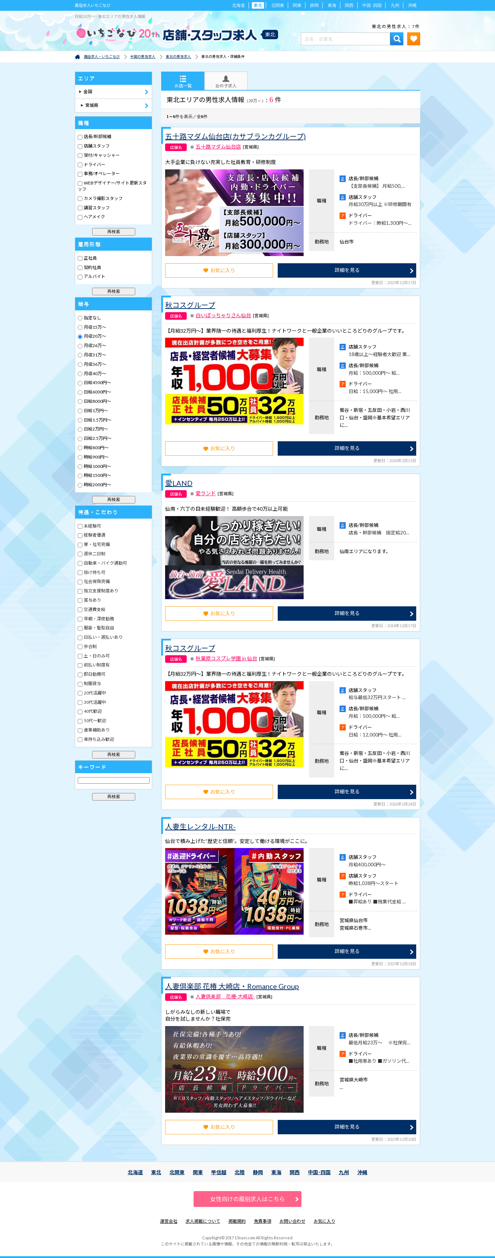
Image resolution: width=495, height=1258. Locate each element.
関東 (297, 5)
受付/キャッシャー (101, 155)
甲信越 (218, 1172)
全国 (85, 91)
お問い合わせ (292, 1221)
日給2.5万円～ (97, 438)
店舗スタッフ (96, 146)
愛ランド (206, 493)
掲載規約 (237, 1221)
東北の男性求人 (178, 56)
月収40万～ (94, 373)
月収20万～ (94, 336)
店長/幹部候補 (97, 136)
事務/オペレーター (101, 173)
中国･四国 (372, 5)
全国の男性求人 (142, 56)
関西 (349, 5)
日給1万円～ (95, 410)
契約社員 (92, 267)
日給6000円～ (97, 392)
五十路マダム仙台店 (218, 146)
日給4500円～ (97, 382)
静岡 (314, 5)
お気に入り (219, 270)
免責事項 (262, 1221)
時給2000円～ (97, 484)
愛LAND (178, 483)
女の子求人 (226, 82)
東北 (156, 1172)
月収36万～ (94, 364)
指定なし (92, 317)
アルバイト (94, 276)
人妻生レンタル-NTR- (200, 826)
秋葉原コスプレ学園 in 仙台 (226, 658)
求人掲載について (203, 1221)
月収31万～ (94, 354)
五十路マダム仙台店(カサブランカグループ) (235, 136)
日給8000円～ (97, 401)
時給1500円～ (97, 475)
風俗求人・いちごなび (102, 56)
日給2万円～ (95, 429)
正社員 (90, 258)
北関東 (277, 5)
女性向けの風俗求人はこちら (247, 1198)
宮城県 (89, 105)
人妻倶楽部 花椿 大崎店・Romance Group (232, 986)
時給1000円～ (97, 466)
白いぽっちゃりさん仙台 (223, 315)
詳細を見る (347, 270)
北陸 (240, 1172)
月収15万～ (94, 327)
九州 (395, 5)
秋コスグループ (190, 305)
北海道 (238, 5)
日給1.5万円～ (97, 420)
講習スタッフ (96, 207)
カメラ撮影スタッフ (103, 198)
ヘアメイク (94, 216)
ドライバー (94, 164)
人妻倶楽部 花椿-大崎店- (225, 996)
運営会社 (168, 1221)
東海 (332, 5)
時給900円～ (96, 457)
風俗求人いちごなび (92, 5)
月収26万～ (94, 345)
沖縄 (412, 5)
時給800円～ (96, 447)
